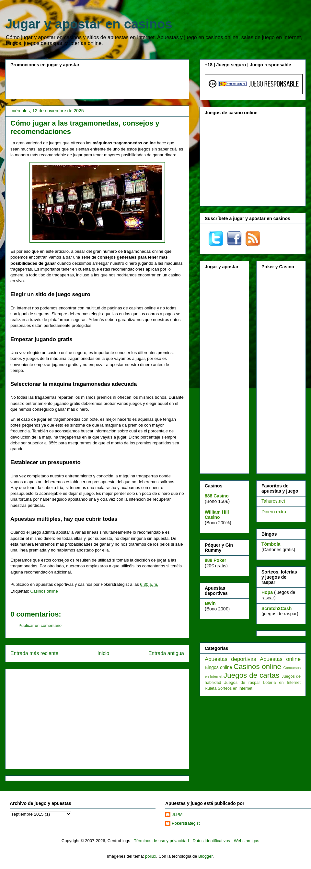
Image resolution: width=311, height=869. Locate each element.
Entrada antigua (166, 653)
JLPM (177, 814)
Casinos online (44, 591)
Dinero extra (273, 511)
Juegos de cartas (251, 675)
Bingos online (218, 667)
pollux (150, 856)
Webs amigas (246, 840)
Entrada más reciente (34, 653)
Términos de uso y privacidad (161, 840)
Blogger (205, 856)
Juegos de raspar (242, 682)
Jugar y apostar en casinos (88, 24)
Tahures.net (273, 501)
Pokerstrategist (186, 823)
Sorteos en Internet (235, 688)
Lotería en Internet (282, 682)
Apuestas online (280, 659)
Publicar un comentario (40, 625)
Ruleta (210, 688)
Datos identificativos (211, 840)
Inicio (103, 653)
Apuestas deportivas (230, 659)
